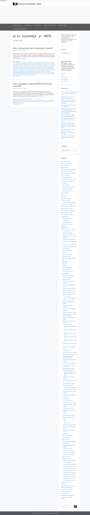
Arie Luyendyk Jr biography (36, 63)
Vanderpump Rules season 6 (67, 495)
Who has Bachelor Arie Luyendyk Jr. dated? (33, 48)
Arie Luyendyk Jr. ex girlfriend (22, 69)
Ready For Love (65, 439)
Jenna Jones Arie (36, 73)
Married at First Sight (66, 198)
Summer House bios (66, 269)
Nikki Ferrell (66, 422)
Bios (65, 413)
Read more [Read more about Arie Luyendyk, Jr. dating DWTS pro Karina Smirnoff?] (41, 96)
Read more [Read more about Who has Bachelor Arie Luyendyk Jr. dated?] (23, 58)
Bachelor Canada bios (66, 163)
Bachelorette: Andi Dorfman (69, 395)
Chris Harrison (66, 398)
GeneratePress (55, 513)
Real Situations (64, 216)
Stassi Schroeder (66, 456)
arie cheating (16, 62)
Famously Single (65, 437)
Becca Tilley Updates (67, 277)
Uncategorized (17, 61)
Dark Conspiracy (66, 185)
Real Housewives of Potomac (67, 214)
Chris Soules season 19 (67, 435)
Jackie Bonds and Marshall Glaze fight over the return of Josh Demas (68, 120)
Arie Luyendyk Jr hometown (23, 66)
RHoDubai (63, 484)
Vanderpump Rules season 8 (69, 480)
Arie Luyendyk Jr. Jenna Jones (33, 71)
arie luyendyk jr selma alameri (41, 67)
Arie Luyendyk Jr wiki (20, 68)
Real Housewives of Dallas (67, 208)
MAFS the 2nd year (66, 200)
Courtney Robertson (67, 400)
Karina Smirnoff (51, 73)
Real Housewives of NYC (66, 212)
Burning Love (66, 397)
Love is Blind (64, 196)
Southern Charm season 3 (69, 450)
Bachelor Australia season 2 (69, 290)
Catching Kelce (65, 433)
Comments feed (64, 79)
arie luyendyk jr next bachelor (48, 66)
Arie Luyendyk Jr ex (45, 64)
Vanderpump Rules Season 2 (69, 470)
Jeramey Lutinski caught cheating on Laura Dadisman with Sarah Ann (68, 93)
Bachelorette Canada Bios (70, 387)
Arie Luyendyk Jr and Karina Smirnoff (35, 100)
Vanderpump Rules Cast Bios (69, 464)
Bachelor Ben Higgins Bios (69, 234)
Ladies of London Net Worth (68, 181)
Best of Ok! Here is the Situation (19, 28)
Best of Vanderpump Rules (69, 460)
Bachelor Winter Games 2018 (69, 354)
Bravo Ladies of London (66, 177)
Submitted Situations (62, 25)
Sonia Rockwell (16, 74)
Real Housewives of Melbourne (68, 210)
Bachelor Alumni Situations (19, 99)
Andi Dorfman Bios (67, 232)
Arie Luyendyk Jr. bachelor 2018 (30, 68)
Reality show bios (65, 228)
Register (63, 73)
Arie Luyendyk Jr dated (17, 64)
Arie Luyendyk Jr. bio (41, 68)
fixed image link (64, 192)
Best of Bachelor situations (67, 171)
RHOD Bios (64, 263)
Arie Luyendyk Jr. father (22, 71)
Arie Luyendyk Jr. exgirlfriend (42, 69)
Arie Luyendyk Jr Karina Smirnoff (36, 66)
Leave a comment (17, 104)
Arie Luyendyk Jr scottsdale (18, 67)
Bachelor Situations (18, 25)
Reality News (64, 226)
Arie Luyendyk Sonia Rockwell (30, 72)
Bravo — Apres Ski (65, 175)
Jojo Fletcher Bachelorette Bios (70, 246)
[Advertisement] (45, 15)
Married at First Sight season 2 (69, 202)
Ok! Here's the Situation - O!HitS (29, 4)
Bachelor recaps (64, 165)
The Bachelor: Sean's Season (69, 424)
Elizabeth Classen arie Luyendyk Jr (26, 73)
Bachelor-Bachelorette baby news (68, 169)
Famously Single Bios (67, 250)
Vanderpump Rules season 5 (69, 476)
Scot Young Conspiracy (67, 189)
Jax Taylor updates (67, 462)
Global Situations (27, 25)
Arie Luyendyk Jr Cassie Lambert (48, 63)
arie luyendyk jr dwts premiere (26, 101)
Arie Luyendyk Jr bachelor (26, 63)
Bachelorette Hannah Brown (69, 389)
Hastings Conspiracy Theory (68, 187)
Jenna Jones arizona (44, 73)
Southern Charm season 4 (69, 452)
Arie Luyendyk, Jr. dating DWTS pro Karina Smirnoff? (32, 84)
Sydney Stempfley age (30, 74)
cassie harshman (51, 72)
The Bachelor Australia (68, 408)
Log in (62, 75)
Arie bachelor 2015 (17, 100)
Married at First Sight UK (67, 204)
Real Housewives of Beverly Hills (68, 206)
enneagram (65, 220)
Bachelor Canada (67, 296)
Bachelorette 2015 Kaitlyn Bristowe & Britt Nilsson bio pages (70, 373)
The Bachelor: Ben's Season (69, 415)
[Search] (75, 506)
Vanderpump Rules (66, 458)
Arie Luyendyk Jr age (44, 62)
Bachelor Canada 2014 (68, 300)
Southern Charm (66, 443)
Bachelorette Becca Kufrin (69, 383)
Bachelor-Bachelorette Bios (68, 230)
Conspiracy (63, 183)
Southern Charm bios (68, 448)
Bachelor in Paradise (67, 324)
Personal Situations (37, 25)
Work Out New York (66, 482)
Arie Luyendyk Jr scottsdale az (29, 67)
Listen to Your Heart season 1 (69, 402)
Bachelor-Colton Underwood (69, 363)
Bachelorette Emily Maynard (42, 72)
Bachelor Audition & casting (69, 288)
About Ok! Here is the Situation (50, 25)
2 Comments (16, 76)
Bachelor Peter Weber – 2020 (69, 352)
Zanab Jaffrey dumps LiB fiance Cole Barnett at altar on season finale (68, 137)
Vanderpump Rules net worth (69, 466)
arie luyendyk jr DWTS (26, 64)
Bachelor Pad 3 (66, 350)
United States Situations (67, 224)
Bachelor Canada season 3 (70, 298)
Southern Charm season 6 (69, 454)
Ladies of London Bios (67, 254)
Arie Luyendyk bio (29, 62)
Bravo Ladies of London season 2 (69, 179)
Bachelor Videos (64, 167)
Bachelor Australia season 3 (69, 292)
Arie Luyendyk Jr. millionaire (44, 71)
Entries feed (64, 77)
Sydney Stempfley (22, 74)
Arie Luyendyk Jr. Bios (66, 161)
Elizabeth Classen (16, 73)
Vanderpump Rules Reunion (69, 468)
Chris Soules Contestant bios (69, 244)
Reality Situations (28, 99)
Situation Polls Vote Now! (66, 489)
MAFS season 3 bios (66, 256)
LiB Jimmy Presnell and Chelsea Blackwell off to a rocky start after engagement (68, 102)
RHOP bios (64, 265)
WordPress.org (64, 81)
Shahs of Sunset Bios (67, 267)
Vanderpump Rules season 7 (69, 478)
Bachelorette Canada (68, 385)
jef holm (63, 194)
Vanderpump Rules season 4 (69, 474)
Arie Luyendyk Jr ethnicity (36, 64)
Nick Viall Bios (66, 248)
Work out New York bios (67, 271)
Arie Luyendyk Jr (36, 62)
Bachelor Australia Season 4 (69, 294)
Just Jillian (64, 252)
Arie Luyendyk (22, 62)
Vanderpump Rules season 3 (69, 472)
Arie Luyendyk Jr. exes (33, 69)
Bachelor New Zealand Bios (69, 239)
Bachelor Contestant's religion (70, 312)
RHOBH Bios (65, 261)
